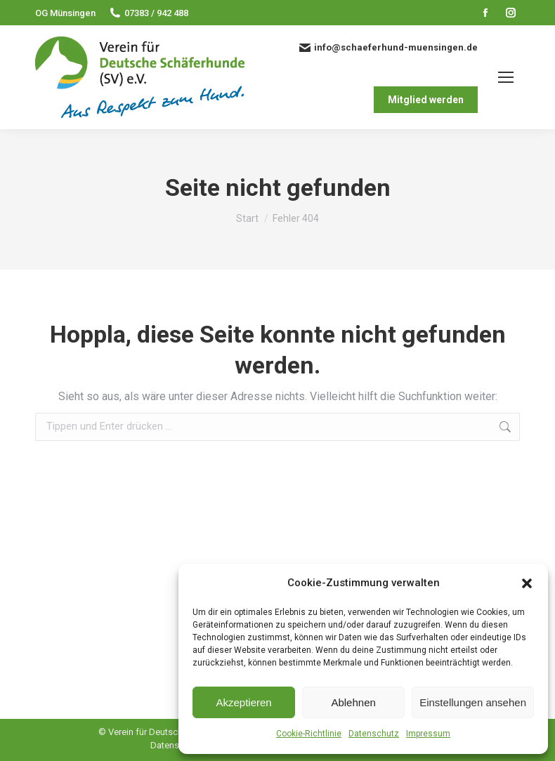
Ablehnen (353, 702)
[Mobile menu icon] (506, 77)
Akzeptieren (243, 702)
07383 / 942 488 (149, 13)
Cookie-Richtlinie (308, 734)
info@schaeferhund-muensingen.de (388, 47)
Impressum (428, 734)
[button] (527, 583)
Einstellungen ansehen (472, 702)
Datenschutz (373, 734)
